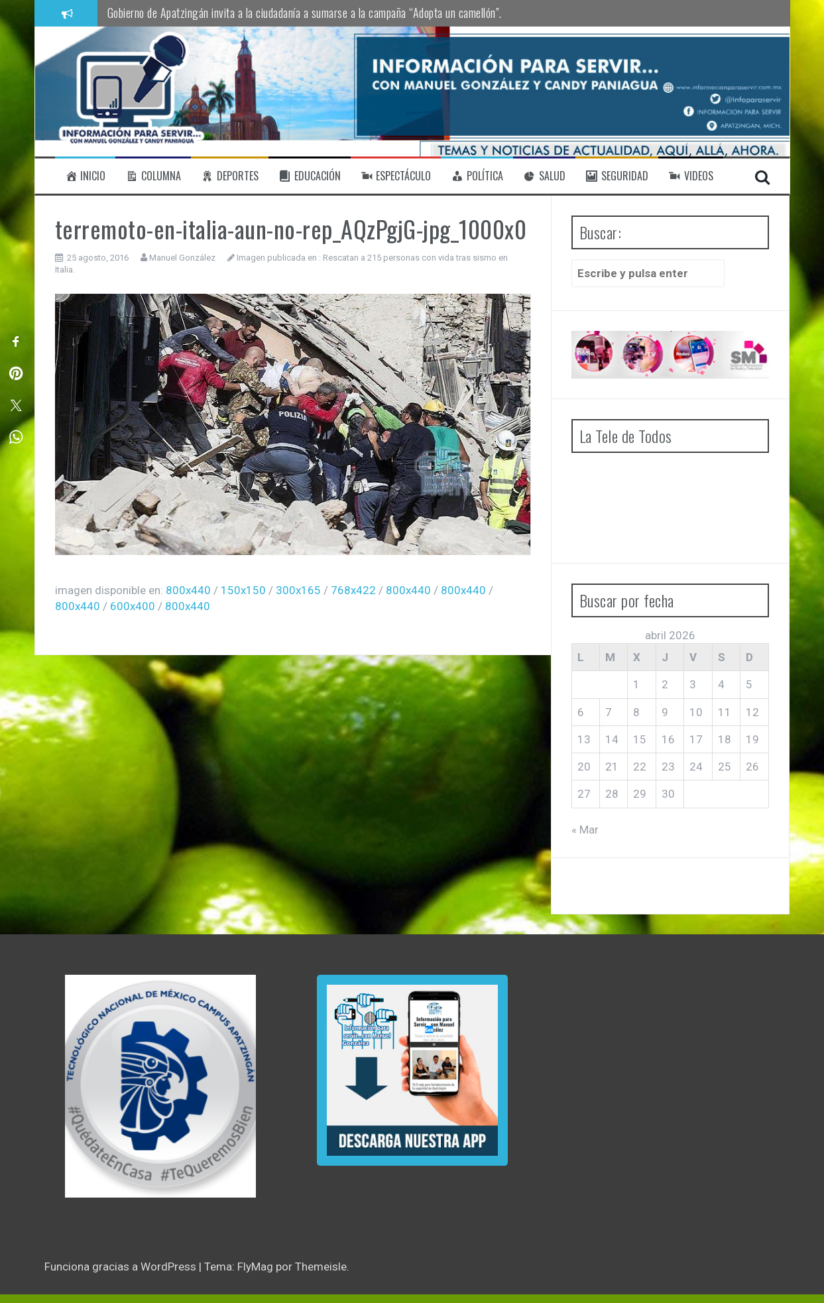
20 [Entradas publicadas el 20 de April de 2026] (584, 766)
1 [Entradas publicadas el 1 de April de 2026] (636, 684)
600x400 (132, 606)
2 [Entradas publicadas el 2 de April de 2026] (665, 684)
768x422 (353, 590)
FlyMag (255, 1266)
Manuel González (182, 258)
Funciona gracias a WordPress (121, 1266)
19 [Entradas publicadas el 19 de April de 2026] (752, 739)
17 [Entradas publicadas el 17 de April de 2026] (696, 739)
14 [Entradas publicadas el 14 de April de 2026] (611, 739)
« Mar (585, 829)
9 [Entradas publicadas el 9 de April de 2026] (665, 712)
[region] (160, 1086)
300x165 (298, 590)
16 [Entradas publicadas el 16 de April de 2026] (668, 739)
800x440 (188, 590)
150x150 (243, 590)
